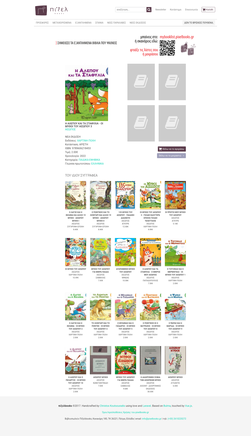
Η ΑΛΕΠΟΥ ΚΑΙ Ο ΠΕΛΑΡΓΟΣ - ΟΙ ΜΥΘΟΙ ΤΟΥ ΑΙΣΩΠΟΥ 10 (75, 380)
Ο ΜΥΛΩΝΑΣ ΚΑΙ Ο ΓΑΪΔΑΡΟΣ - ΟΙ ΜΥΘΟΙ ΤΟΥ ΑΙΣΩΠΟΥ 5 (125, 326)
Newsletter (160, 9)
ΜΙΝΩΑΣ (125, 278)
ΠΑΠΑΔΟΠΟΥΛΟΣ (150, 280)
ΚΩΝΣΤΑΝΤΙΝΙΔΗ (100, 383)
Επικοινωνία (191, 9)
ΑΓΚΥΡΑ (125, 224)
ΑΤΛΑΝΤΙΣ (175, 383)
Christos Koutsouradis (112, 405)
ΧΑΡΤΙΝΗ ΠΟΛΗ (86, 140)
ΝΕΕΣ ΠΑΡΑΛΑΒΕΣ (116, 22)
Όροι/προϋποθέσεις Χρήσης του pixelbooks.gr (125, 412)
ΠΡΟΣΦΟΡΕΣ (42, 22)
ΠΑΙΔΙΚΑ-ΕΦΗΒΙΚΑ (89, 159)
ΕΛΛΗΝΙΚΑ (97, 163)
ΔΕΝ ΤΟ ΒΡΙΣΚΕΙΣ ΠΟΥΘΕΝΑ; (198, 22)
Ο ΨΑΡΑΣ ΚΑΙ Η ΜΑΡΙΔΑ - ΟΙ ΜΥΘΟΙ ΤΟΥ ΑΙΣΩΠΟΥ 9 (175, 326)
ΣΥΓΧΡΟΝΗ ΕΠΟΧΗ (75, 227)
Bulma (167, 405)
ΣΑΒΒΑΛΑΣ (100, 278)
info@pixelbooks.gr (151, 418)
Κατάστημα (175, 9)
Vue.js (188, 405)
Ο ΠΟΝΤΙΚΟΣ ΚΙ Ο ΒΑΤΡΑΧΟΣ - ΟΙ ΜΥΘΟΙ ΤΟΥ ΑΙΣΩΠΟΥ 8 (150, 326)
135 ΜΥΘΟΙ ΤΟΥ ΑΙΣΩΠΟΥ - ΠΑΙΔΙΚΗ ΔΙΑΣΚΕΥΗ (125, 215)
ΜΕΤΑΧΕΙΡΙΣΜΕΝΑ (62, 22)
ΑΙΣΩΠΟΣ (70, 129)
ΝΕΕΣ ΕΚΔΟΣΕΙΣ (138, 22)
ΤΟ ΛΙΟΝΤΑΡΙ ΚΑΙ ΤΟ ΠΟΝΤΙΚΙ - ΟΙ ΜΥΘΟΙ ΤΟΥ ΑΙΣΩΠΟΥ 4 (101, 326)
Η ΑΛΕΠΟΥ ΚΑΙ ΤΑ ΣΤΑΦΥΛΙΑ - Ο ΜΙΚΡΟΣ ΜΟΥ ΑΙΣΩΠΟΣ (150, 272)
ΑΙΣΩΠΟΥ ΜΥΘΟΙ (100, 377)
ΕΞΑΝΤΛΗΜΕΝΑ (83, 22)
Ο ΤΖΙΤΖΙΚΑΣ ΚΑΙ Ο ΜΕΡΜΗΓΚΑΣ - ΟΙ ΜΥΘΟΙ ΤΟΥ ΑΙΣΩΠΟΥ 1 (175, 272)
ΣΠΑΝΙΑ (99, 22)
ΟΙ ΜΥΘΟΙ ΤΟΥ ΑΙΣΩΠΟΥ (75, 269)
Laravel (147, 405)
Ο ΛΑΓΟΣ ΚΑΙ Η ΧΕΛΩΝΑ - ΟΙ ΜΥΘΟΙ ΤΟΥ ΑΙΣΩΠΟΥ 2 (76, 326)
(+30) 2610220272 (177, 418)
